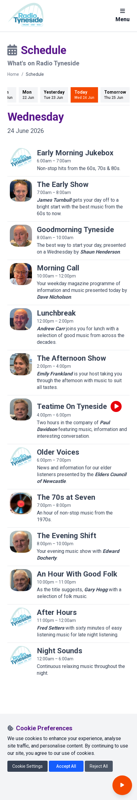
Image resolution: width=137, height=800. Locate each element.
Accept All (66, 766)
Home (13, 74)
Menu (122, 15)
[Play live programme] (116, 406)
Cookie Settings (27, 766)
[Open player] (122, 785)
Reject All (99, 766)
